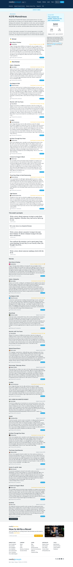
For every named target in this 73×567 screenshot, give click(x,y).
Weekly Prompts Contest (19, 6)
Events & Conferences (36, 549)
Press (21, 547)
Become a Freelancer (24, 549)
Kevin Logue (13, 350)
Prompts (39, 2)
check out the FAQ (51, 44)
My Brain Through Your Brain (18, 138)
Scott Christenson (15, 122)
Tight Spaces (13, 193)
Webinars (33, 550)
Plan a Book (44, 547)
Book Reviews (56, 544)
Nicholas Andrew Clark (16, 195)
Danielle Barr (14, 44)
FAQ (43, 6)
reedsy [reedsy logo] (15, 2)
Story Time (12, 504)
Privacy (16, 562)
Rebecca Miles (13, 452)
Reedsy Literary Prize (30, 6)
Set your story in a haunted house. (21, 226)
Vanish (11, 416)
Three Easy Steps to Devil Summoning (20, 175)
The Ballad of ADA (15, 83)
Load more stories (13, 518)
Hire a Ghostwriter (13, 550)
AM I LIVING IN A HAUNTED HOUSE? (18, 399)
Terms (12, 562)
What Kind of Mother (15, 42)
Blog (32, 544)
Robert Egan (14, 158)
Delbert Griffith (13, 367)
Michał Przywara (14, 85)
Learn (48, 2)
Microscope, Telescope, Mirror (17, 365)
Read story (42, 57)
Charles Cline (14, 140)
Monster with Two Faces (16, 102)
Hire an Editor (12, 545)
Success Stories (23, 550)
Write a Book (45, 545)
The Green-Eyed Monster (16, 450)
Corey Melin (12, 401)
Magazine (39, 6)
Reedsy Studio (45, 544)
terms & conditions (57, 43)
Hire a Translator (12, 552)
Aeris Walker (14, 67)
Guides (32, 545)
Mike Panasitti (13, 469)
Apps (23, 2)
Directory (11, 6)
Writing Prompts (56, 545)
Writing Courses (34, 547)
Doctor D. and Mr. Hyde (15, 467)
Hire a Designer (12, 547)
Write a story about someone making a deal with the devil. (27, 252)
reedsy (15, 559)
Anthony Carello (13, 315)
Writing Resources (46, 550)
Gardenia (11, 502)
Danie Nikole (14, 103)
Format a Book (45, 549)
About (21, 544)
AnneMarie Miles (13, 418)
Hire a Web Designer (13, 553)
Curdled (12, 120)
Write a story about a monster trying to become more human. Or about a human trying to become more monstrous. (26, 233)
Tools (52, 2)
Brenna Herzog (14, 177)
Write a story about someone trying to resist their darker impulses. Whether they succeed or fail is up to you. (26, 218)
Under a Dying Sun (15, 65)
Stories (44, 2)
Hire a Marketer (12, 549)
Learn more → (17, 533)
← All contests (12, 14)
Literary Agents (56, 547)
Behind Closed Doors (14, 348)
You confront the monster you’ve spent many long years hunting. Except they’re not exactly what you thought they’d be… (26, 243)
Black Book (12, 313)
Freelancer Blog (34, 552)
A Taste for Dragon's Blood (17, 157)
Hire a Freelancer (12, 544)
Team (21, 545)
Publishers (55, 549)
